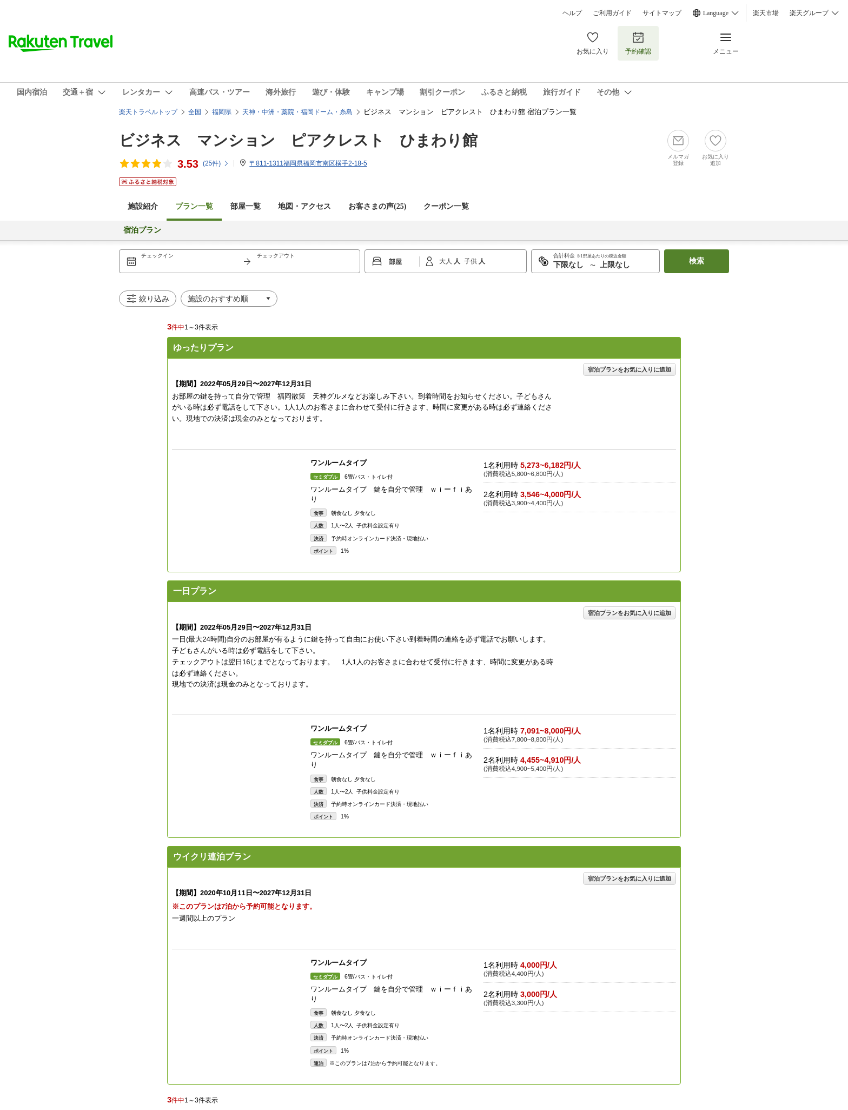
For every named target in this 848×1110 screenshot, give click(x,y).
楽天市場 (766, 13)
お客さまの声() (377, 206)
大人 (446, 261)
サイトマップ (661, 13)
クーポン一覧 (446, 206)
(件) (216, 163)
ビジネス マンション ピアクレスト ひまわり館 (298, 140)
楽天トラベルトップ (148, 112)
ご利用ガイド (612, 13)
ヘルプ (572, 13)
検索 (696, 261)
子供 (471, 261)
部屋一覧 (245, 206)
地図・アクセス (304, 206)
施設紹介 (143, 206)
